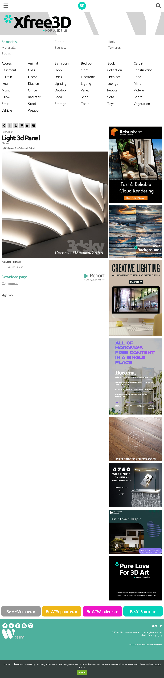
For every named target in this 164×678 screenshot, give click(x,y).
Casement (9, 70)
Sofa (110, 97)
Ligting (86, 83)
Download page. (15, 277)
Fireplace (114, 77)
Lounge (112, 83)
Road (58, 97)
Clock (58, 70)
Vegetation (142, 104)
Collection (114, 70)
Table (85, 104)
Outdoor (60, 90)
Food (137, 77)
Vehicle (7, 110)
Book (111, 63)
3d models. (10, 42)
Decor (32, 77)
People (112, 90)
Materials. (9, 47)
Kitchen (33, 83)
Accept (82, 672)
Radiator (34, 97)
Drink (58, 77)
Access (7, 63)
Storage (60, 104)
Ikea (5, 83)
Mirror (138, 83)
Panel (85, 90)
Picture (139, 90)
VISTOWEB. (157, 644)
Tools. (6, 53)
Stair (5, 104)
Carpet (139, 63)
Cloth (85, 70)
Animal (33, 63)
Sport (138, 97)
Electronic (88, 77)
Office (32, 90)
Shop (84, 97)
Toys (111, 104)
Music (6, 90)
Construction (143, 70)
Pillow (6, 97)
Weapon (34, 110)
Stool (32, 104)
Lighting (60, 83)
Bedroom (87, 63)
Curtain (7, 77)
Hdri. (111, 42)
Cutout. (60, 42)
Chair (31, 70)
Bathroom (61, 63)
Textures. (115, 47)
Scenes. (60, 47)
